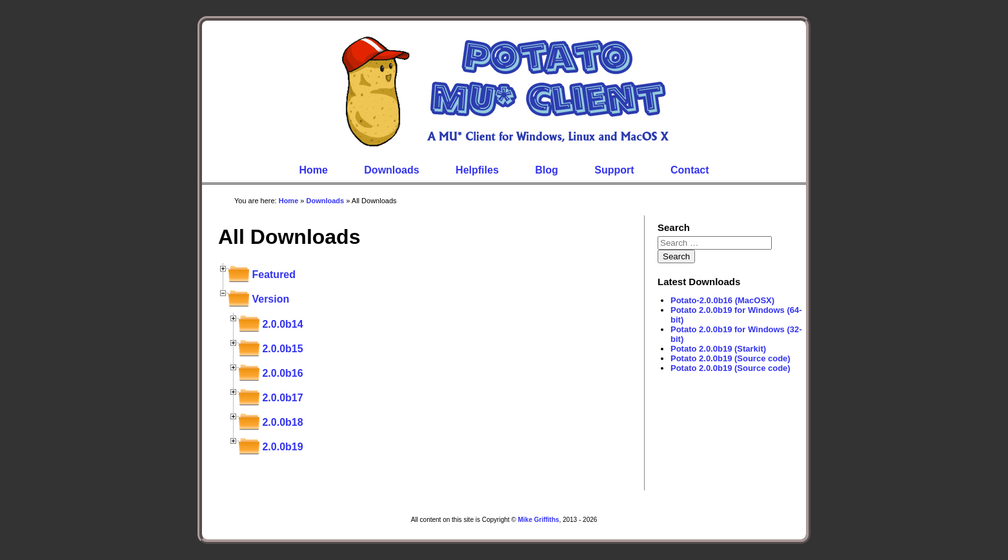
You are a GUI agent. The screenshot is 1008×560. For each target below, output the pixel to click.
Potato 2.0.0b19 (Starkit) (718, 349)
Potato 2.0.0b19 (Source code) (730, 358)
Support (614, 170)
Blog (546, 170)
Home (313, 170)
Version (270, 299)
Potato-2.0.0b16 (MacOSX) (722, 300)
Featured (274, 274)
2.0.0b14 (282, 324)
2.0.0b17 (282, 397)
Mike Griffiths (538, 519)
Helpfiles (477, 170)
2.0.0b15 (282, 348)
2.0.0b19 (282, 446)
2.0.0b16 (282, 373)
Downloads (391, 170)
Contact (689, 170)
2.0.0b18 (282, 422)
